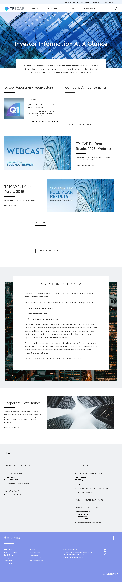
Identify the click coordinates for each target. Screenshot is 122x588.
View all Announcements (80, 125)
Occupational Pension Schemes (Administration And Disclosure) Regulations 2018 (77, 553)
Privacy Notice (8, 549)
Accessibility (8, 560)
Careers (68, 2)
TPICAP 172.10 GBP (109, 2)
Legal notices (34, 555)
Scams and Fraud (35, 552)
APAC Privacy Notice (10, 552)
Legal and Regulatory (70, 549)
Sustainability (89, 8)
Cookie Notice (8, 555)
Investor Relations (53, 8)
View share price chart (49, 251)
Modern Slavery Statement (38, 558)
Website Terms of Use (36, 560)
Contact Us (95, 2)
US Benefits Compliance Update (73, 557)
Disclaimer (33, 549)
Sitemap (6, 558)
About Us (35, 8)
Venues (71, 8)
